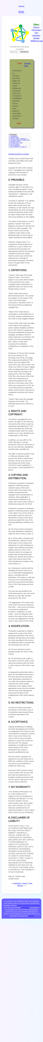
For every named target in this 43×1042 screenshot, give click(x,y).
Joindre (36, 38)
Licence (25, 883)
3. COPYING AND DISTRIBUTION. (19, 140)
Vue (36, 32)
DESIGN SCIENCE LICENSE (18, 154)
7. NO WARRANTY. (15, 145)
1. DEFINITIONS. (14, 137)
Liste (19, 123)
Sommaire (13, 135)
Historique (36, 30)
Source (36, 27)
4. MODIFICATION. (14, 141)
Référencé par (37, 41)
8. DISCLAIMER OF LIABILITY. (18, 147)
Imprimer (36, 35)
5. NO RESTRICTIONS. (16, 143)
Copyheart (17, 883)
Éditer (36, 24)
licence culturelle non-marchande (28, 905)
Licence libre (27, 64)
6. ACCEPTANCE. (14, 144)
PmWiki (31, 916)
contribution (25, 907)
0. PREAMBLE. (13, 136)
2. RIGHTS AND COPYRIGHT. (18, 139)
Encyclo (21, 6)
